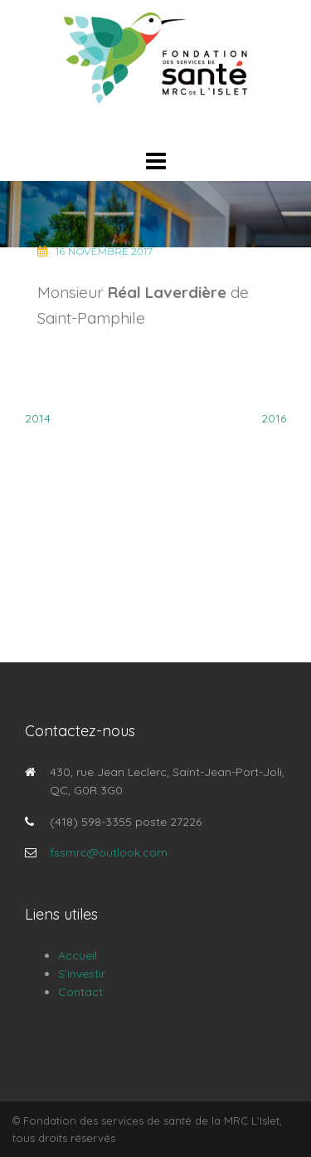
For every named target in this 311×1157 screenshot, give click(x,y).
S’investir (81, 973)
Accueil (77, 955)
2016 (273, 418)
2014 (38, 418)
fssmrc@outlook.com (109, 852)
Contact (80, 991)
